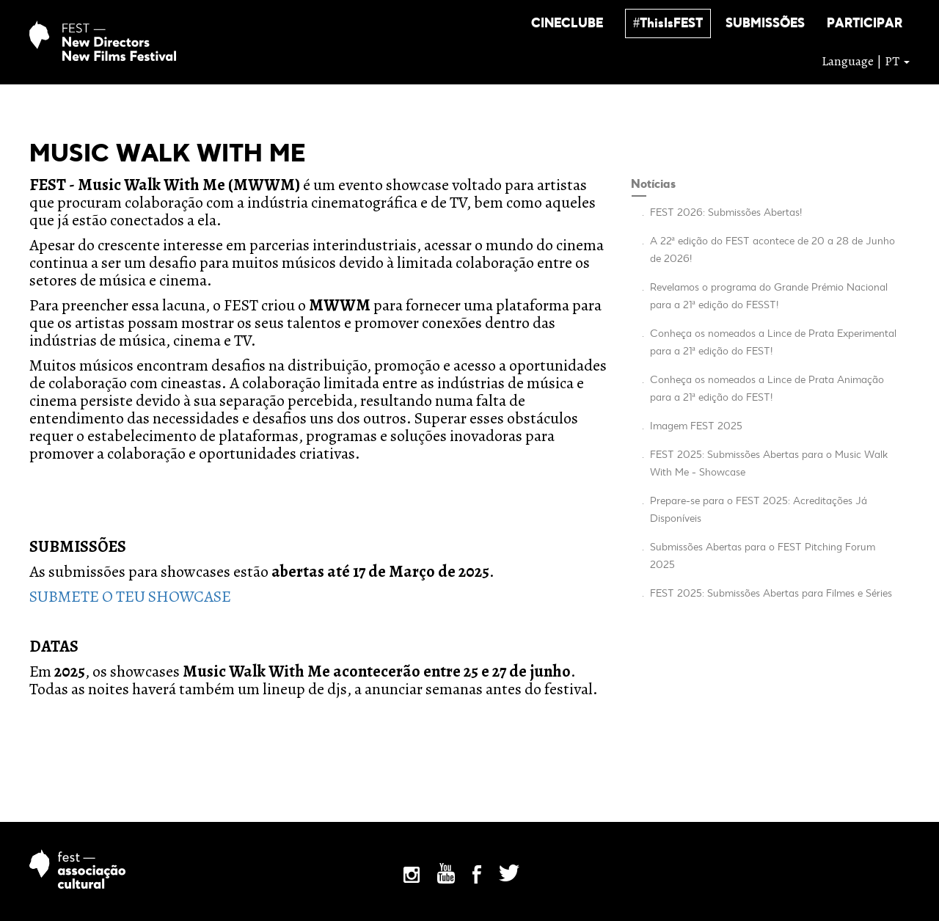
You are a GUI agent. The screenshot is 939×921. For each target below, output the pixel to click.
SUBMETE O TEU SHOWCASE (130, 597)
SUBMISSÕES (765, 24)
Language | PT (866, 61)
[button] (567, 23)
